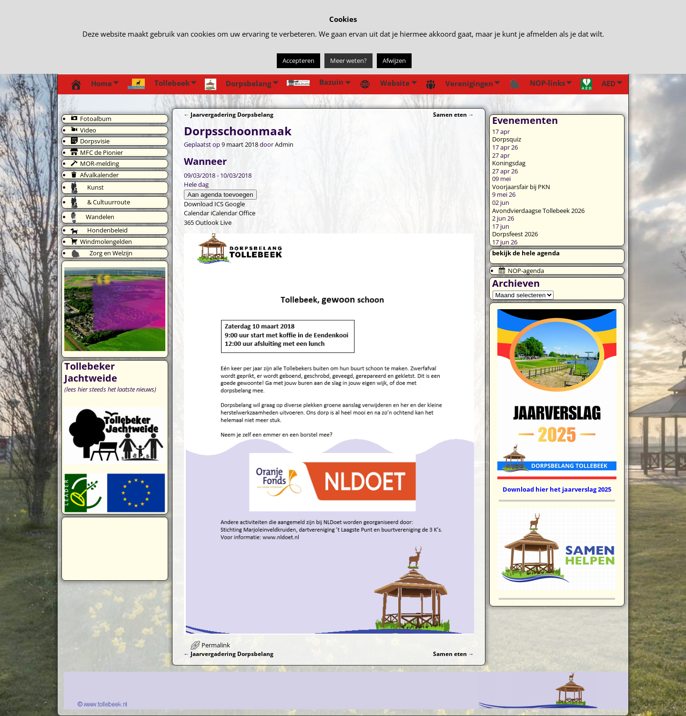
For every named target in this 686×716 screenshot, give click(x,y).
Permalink (216, 645)
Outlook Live (213, 222)
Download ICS (203, 204)
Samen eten (453, 114)
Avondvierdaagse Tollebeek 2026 (538, 210)
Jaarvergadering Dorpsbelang (229, 114)
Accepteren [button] (298, 60)
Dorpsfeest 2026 (515, 234)
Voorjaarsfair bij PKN (521, 186)
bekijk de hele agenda (526, 253)
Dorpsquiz (506, 139)
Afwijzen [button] (394, 60)
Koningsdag (508, 163)
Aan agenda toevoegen (220, 194)
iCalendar (224, 213)
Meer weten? (348, 60)
